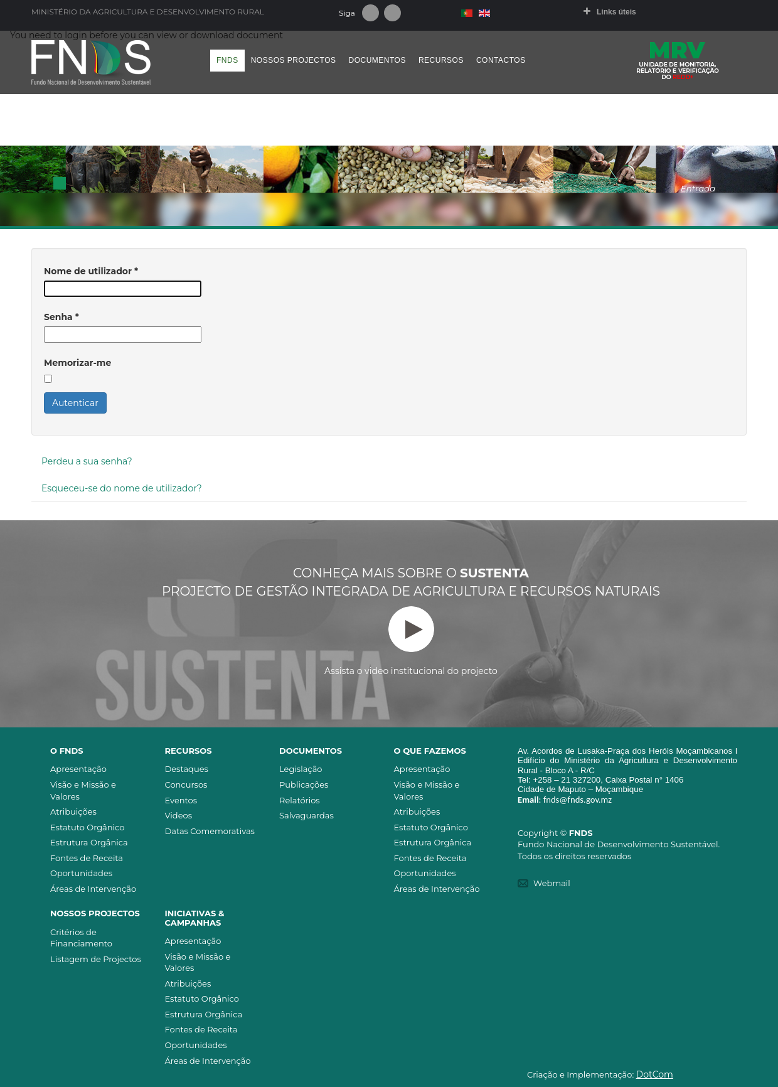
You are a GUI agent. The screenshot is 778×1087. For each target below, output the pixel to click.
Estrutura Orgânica (89, 842)
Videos (179, 815)
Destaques (186, 769)
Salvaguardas (306, 815)
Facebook (370, 12)
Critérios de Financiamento (81, 938)
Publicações (303, 784)
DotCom (654, 1074)
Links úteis (616, 12)
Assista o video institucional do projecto (411, 641)
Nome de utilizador (91, 271)
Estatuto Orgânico (87, 827)
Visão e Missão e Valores (83, 790)
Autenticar (75, 403)
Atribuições (73, 811)
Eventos (181, 800)
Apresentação (78, 769)
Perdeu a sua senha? (86, 461)
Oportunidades (81, 873)
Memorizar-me (77, 362)
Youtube (392, 12)
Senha (61, 317)
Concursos (186, 784)
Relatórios (299, 800)
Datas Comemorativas (210, 831)
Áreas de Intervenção (93, 889)
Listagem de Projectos (95, 959)
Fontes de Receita (86, 858)
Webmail (551, 883)
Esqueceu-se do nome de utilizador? (121, 488)
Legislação (300, 769)
